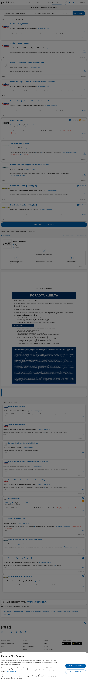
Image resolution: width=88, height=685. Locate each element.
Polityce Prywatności (10, 671)
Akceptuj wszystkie (75, 665)
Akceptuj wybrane (75, 671)
